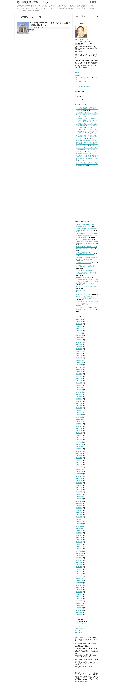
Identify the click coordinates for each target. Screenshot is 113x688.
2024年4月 (79, 378)
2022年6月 (79, 428)
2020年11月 (79, 471)
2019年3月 (79, 517)
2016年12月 (79, 578)
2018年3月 (79, 544)
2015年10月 (79, 610)
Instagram (78, 75)
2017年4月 (79, 569)
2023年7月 (79, 399)
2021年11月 (79, 444)
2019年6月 (79, 510)
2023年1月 (79, 412)
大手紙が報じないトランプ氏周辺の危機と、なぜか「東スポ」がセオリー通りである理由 (87, 164)
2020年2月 (79, 492)
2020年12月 (79, 469)
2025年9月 (79, 340)
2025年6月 (79, 346)
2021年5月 (79, 458)
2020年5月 (79, 485)
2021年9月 (79, 449)
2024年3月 (79, 380)
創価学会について (81, 277)
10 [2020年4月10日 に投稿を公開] (82, 625)
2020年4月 (79, 487)
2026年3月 (79, 326)
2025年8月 (79, 342)
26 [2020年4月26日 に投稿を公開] (86, 628)
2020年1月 (79, 494)
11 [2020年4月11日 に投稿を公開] (84, 625)
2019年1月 (79, 521)
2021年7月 (79, 453)
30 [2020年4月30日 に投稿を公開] (81, 630)
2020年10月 (79, 474)
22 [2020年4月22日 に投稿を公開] (79, 628)
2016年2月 (79, 601)
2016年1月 (79, 603)
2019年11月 (79, 498)
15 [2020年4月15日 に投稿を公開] (79, 627)
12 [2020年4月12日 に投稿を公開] (86, 625)
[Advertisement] (86, 193)
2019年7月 (79, 508)
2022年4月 (79, 433)
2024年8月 (79, 369)
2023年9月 (79, 394)
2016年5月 (79, 594)
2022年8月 (79, 424)
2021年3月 (79, 462)
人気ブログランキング (81, 81)
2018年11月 (79, 526)
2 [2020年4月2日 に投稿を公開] (80, 623)
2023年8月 (79, 396)
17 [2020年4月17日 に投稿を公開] (82, 627)
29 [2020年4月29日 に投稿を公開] (79, 630)
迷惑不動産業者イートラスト (84, 290)
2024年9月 (79, 367)
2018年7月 (79, 535)
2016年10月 (79, 583)
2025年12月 (79, 333)
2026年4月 (79, 324)
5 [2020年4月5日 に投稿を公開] (85, 623)
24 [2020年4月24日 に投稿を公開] (82, 628)
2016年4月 (79, 596)
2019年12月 (79, 496)
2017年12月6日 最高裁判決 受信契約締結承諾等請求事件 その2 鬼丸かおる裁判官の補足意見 (87, 235)
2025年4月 (79, 351)
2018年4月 (79, 542)
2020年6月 (79, 483)
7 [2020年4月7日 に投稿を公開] (77, 625)
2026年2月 (79, 328)
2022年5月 (79, 430)
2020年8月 (79, 478)
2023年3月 (79, 408)
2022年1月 (79, 439)
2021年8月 (79, 451)
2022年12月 (79, 414)
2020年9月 (79, 476)
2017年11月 (79, 553)
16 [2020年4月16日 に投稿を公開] (81, 627)
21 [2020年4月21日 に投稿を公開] (77, 628)
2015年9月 (79, 612)
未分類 (41, 27)
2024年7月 (79, 371)
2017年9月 (79, 558)
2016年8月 (79, 587)
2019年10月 (79, 501)
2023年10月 (79, 392)
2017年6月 (79, 564)
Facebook (77, 72)
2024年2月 (79, 383)
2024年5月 (79, 376)
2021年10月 (79, 446)
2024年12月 (79, 360)
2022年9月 (79, 421)
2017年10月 (79, 555)
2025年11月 (79, 335)
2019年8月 (79, 505)
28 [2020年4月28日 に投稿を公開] (77, 630)
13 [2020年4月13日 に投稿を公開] (76, 627)
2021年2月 (79, 464)
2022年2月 (79, 437)
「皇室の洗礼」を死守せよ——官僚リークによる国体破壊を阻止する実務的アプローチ (87, 114)
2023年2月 (79, 410)
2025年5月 (79, 349)
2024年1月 (79, 385)
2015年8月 (79, 614)
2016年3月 (79, 598)
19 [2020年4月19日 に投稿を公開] (86, 627)
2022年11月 (79, 417)
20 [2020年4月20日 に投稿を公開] (76, 628)
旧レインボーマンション (83, 307)
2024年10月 (79, 364)
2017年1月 (79, 576)
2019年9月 (79, 503)
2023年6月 (79, 401)
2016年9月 (79, 585)
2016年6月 (79, 592)
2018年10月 (79, 528)
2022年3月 (79, 435)
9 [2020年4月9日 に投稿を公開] (80, 625)
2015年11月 (79, 608)
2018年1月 (79, 548)
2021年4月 (79, 460)
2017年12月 (79, 551)
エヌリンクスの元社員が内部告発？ (86, 286)
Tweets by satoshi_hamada (82, 86)
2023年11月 (79, 389)
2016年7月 (79, 589)
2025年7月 (79, 344)
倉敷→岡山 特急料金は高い (84, 294)
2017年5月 (79, 567)
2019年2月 (79, 519)
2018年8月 (79, 533)
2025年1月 (79, 358)
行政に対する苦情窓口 (82, 239)
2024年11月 (79, 362)
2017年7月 (79, 562)
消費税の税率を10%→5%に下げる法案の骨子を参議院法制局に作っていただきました (87, 303)
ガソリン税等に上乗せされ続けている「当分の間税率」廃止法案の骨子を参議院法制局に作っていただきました (87, 272)
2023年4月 (79, 405)
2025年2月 (79, 355)
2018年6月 (79, 537)
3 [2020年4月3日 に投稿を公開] (82, 623)
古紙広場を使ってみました (83, 263)
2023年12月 (79, 387)
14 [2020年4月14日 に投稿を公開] (77, 627)
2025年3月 (79, 353)
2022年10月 (79, 419)
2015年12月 (79, 605)
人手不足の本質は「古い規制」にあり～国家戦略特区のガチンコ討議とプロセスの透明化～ (87, 125)
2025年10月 (79, 337)
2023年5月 (79, 403)
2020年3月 (79, 489)
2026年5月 (79, 321)
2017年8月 (79, 560)
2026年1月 (79, 330)
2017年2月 (79, 573)
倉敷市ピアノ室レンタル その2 (85, 309)
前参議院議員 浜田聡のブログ (32, 2)
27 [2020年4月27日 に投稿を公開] (76, 630)
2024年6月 (79, 374)
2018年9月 (79, 530)
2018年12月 (79, 523)
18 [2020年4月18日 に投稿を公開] (84, 627)
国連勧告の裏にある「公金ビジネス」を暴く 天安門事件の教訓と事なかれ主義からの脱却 (87, 109)
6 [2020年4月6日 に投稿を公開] (75, 625)
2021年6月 (79, 455)
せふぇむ (81, 160)
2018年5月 (79, 539)
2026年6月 (79, 319)
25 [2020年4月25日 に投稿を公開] (84, 628)
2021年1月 (79, 467)
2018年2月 (79, 546)
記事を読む (32, 30)
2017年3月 (79, 571)
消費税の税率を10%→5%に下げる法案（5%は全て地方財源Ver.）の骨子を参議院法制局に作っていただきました (87, 281)
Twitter (77, 69)
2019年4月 (79, 514)
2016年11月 (79, 580)
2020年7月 (79, 480)
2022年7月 (79, 426)
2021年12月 (79, 442)
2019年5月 (79, 512)
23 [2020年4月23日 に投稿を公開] (81, 628)
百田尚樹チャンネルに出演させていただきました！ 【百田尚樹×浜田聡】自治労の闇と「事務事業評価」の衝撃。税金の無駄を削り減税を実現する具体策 (87, 157)
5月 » (80, 632)
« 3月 (76, 632)
